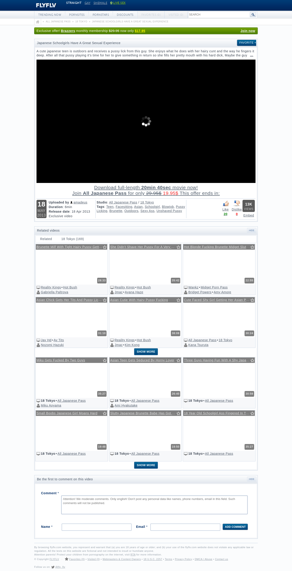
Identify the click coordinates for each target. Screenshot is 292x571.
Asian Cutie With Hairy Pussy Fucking (139, 300)
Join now (247, 31)
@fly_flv (60, 567)
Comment (50, 493)
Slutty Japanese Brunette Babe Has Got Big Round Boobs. (145, 413)
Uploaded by (59, 202)
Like (225, 205)
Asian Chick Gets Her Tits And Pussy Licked (70, 300)
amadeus (80, 202)
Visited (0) (93, 559)
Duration (56, 207)
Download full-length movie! (146, 190)
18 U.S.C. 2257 (152, 559)
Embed (248, 215)
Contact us (221, 559)
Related (46, 239)
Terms (168, 559)
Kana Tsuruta (198, 345)
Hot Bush (70, 287)
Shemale (100, 3)
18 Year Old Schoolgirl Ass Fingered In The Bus (219, 413)
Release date (59, 211)
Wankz (193, 287)
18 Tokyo (147, 202)
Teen (110, 207)
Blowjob (168, 207)
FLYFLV (42, 5)
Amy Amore (222, 292)
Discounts (125, 14)
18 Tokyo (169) (72, 239)
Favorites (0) (77, 559)
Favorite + (247, 42)
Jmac (119, 292)
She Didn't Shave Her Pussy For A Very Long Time (145, 247)
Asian (138, 207)
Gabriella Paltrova (54, 292)
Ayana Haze (134, 292)
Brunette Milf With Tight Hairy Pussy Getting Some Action (71, 247)
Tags (100, 207)
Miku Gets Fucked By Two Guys (60, 360)
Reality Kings (51, 287)
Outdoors (131, 211)
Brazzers (68, 31)
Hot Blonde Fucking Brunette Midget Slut (215, 247)
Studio (102, 202)
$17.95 (140, 31)
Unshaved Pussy (169, 211)
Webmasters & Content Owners (122, 559)
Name (46, 527)
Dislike (236, 205)
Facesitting (124, 207)
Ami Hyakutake (126, 405)
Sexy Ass (148, 211)
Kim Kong (132, 345)
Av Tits (59, 340)
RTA (133, 554)
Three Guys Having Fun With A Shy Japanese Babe (219, 360)
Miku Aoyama (51, 405)
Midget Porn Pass (214, 287)
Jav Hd (46, 340)
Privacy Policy (183, 559)
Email (141, 527)
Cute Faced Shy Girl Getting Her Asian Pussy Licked (219, 300)
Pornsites (77, 14)
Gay (88, 3)
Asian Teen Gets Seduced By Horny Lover (142, 360)
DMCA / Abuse (203, 559)
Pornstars (101, 14)
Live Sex (118, 3)
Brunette (115, 211)
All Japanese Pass (123, 202)
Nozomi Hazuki (52, 345)
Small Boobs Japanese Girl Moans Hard (66, 413)
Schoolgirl (152, 207)
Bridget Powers (199, 292)
